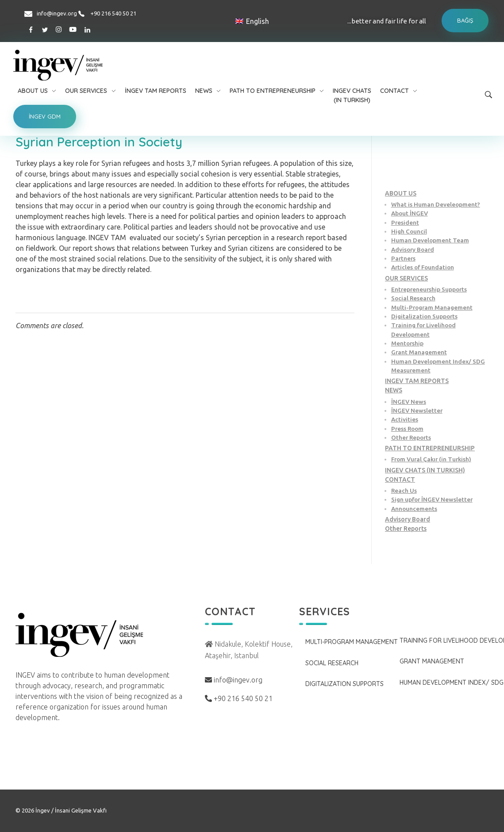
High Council (409, 231)
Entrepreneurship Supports (429, 289)
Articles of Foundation (422, 267)
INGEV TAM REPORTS (417, 380)
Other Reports (411, 437)
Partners (403, 258)
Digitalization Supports (424, 316)
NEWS (393, 390)
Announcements (414, 508)
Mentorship (407, 343)
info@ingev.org (57, 13)
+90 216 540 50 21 (113, 13)
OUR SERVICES (406, 278)
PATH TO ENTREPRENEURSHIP (430, 448)
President (405, 222)
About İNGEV (409, 213)
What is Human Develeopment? (435, 204)
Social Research (413, 298)
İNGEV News (408, 401)
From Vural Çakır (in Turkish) (431, 459)
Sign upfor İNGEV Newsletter (432, 499)
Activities (404, 419)
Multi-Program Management (432, 307)
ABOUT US (400, 193)
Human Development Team (430, 240)
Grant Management (419, 352)
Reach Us (404, 490)
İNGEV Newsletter (416, 410)
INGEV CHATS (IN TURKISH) (425, 470)
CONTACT (400, 479)
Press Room (407, 428)
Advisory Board (412, 249)
